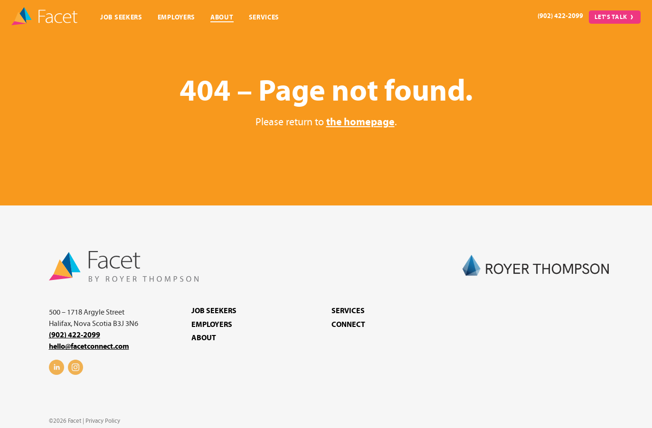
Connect (348, 324)
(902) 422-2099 (560, 16)
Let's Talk (611, 17)
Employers (176, 17)
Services (264, 17)
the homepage (360, 122)
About (222, 17)
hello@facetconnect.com (89, 346)
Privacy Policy (102, 421)
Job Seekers (121, 17)
